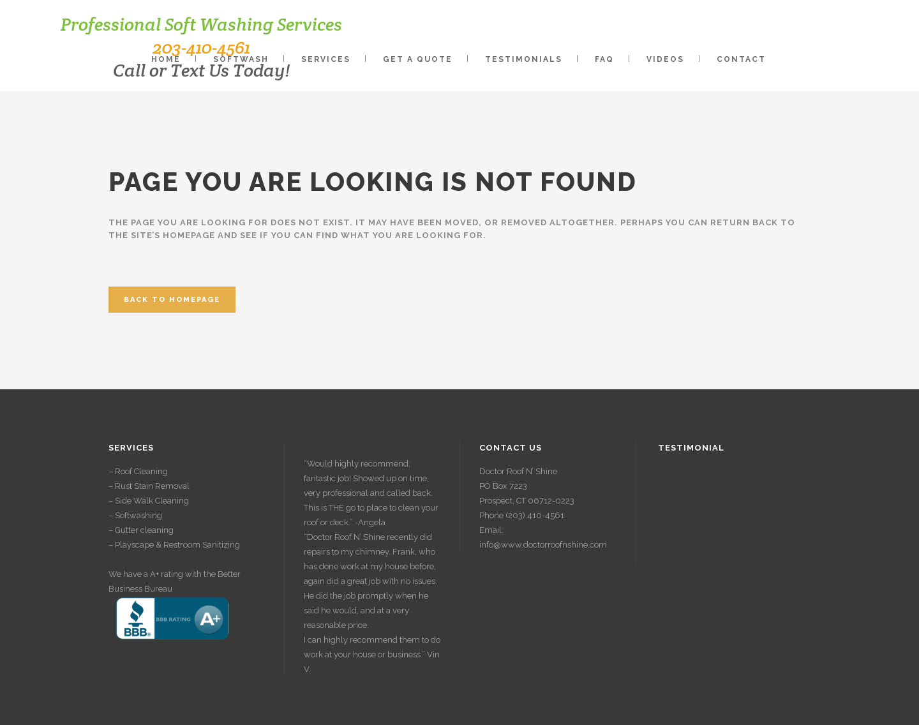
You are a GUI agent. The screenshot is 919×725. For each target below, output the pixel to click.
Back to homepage (172, 299)
